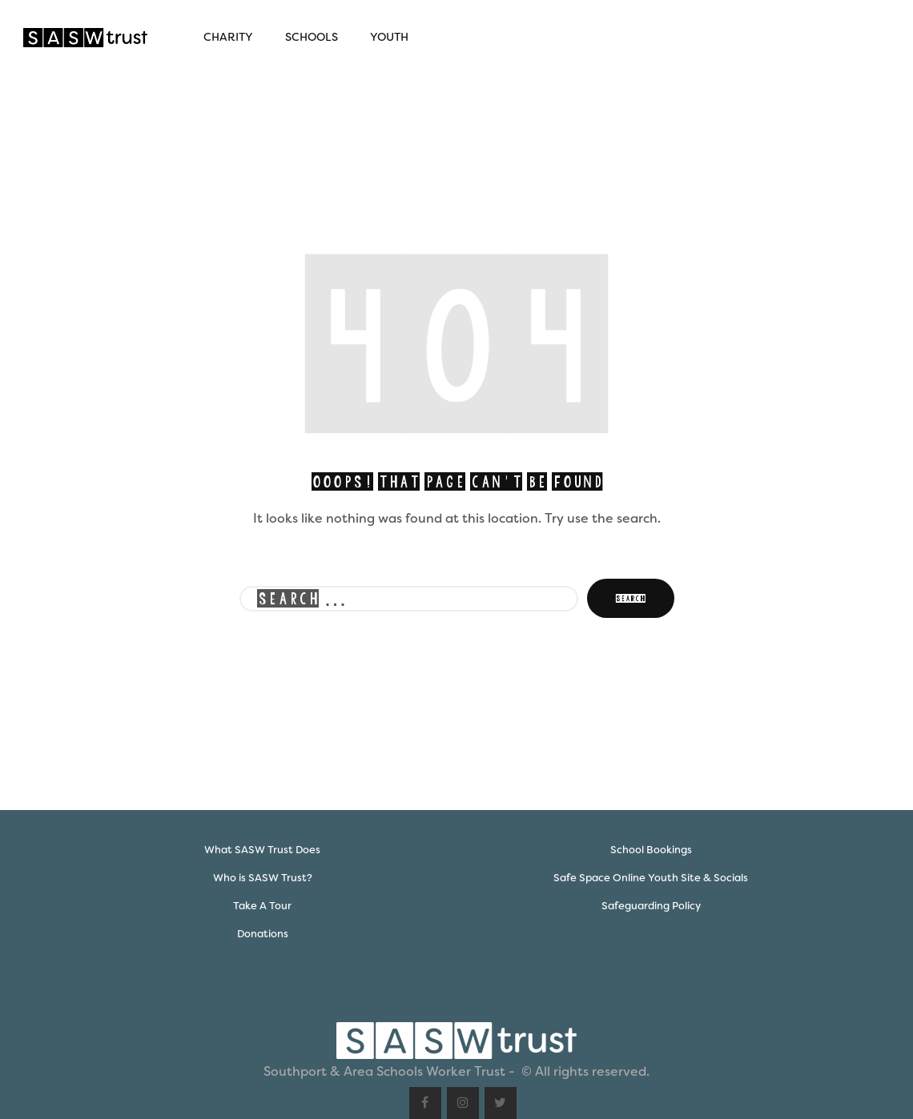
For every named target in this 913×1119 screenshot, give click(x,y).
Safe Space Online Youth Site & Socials (650, 877)
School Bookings (651, 849)
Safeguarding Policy (651, 905)
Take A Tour (262, 905)
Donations (262, 934)
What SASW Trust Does (262, 849)
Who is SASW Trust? (262, 877)
